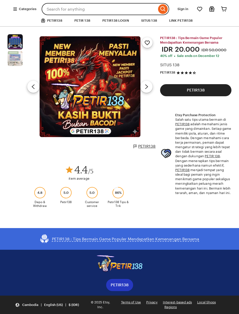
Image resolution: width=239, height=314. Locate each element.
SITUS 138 (149, 20)
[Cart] (224, 9)
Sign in (182, 9)
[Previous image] (33, 87)
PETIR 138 (82, 20)
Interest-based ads (177, 302)
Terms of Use (131, 302)
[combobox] (99, 9)
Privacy (152, 302)
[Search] (163, 9)
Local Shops (206, 302)
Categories (24, 9)
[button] (47, 304)
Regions (170, 307)
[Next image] (146, 87)
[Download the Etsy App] (119, 264)
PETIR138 (145, 146)
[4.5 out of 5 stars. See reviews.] (187, 72)
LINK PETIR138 (181, 20)
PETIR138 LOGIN (115, 20)
